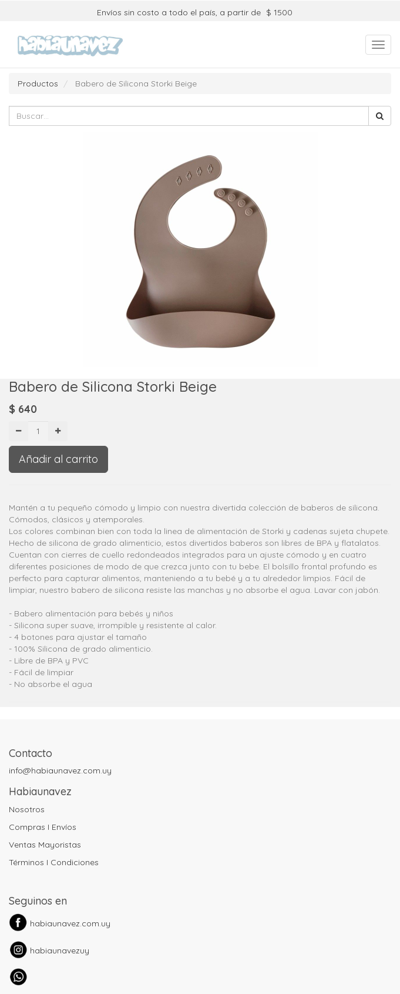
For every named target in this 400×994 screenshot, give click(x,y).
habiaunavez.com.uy (70, 923)
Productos (38, 83)
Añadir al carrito (58, 459)
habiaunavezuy (59, 950)
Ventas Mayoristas (45, 844)
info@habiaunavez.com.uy (60, 770)
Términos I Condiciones (54, 862)
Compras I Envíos (42, 827)
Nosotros (27, 809)
